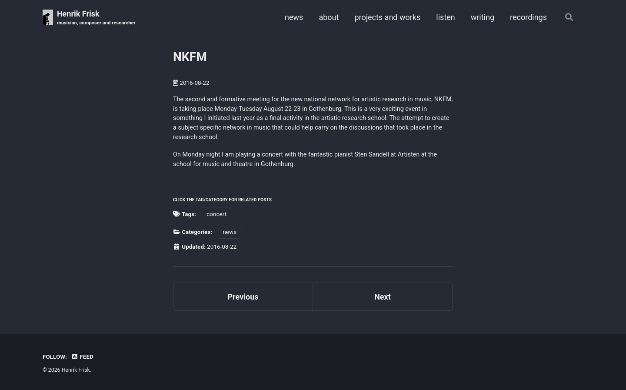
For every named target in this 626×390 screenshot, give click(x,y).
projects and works (387, 17)
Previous (243, 296)
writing (482, 17)
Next (382, 296)
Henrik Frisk (96, 18)
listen (445, 17)
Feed (82, 356)
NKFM (190, 57)
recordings (528, 17)
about (329, 17)
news (294, 17)
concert (216, 213)
